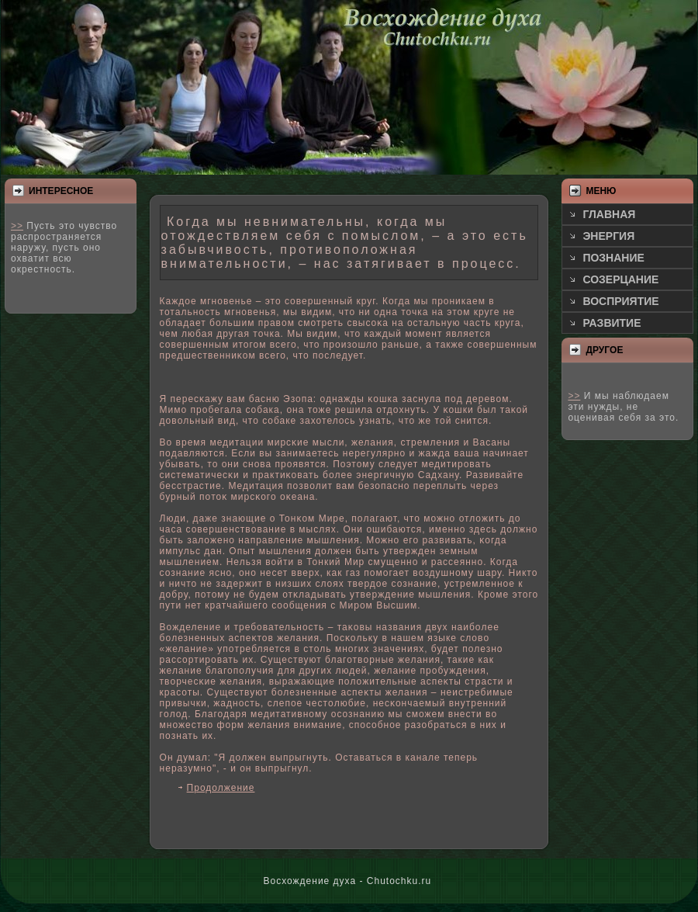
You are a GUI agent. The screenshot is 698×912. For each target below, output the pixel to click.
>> (17, 225)
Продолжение (221, 787)
